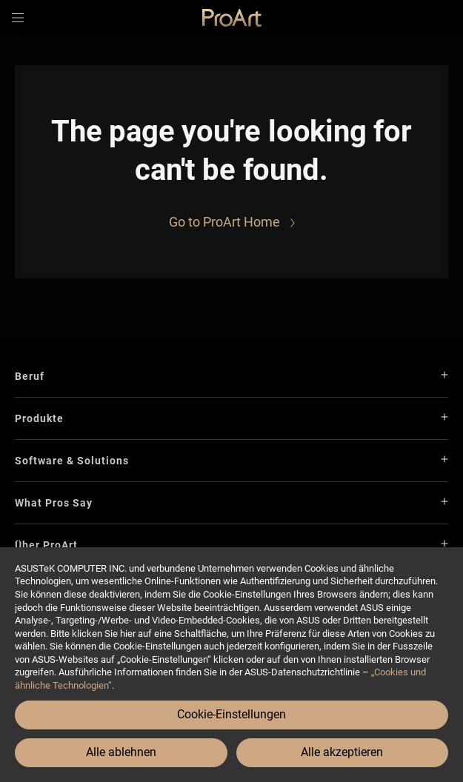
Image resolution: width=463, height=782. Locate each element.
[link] (232, 18)
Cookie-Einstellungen (231, 714)
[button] (18, 18)
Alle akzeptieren (342, 752)
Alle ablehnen (121, 752)
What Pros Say (54, 503)
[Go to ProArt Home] (232, 222)
